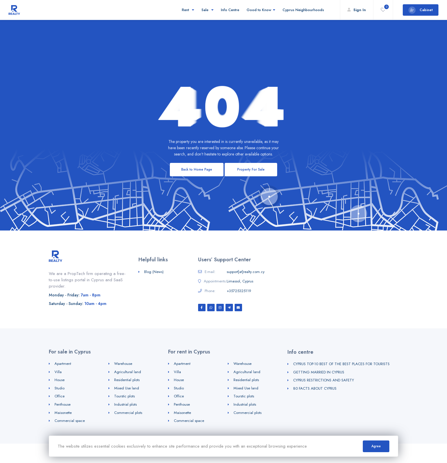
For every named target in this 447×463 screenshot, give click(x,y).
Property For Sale (251, 169)
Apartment (63, 363)
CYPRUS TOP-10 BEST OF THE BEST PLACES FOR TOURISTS (341, 364)
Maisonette (63, 412)
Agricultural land (127, 372)
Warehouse (123, 363)
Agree (376, 446)
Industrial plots (125, 404)
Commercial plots (128, 412)
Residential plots (127, 380)
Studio (60, 388)
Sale (208, 10)
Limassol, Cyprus (240, 281)
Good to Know (261, 10)
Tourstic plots (124, 396)
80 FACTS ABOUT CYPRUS (315, 388)
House (60, 380)
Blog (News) (154, 271)
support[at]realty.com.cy (246, 271)
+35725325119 (239, 291)
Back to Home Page (196, 169)
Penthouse (63, 404)
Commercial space (70, 420)
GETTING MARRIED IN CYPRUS (318, 372)
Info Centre (230, 10)
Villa (58, 372)
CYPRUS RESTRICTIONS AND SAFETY (323, 380)
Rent (188, 10)
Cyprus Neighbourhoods (304, 10)
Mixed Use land (126, 388)
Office (60, 396)
